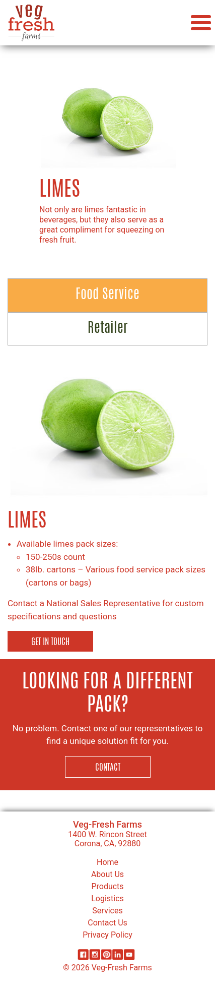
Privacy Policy (107, 935)
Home (107, 862)
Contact (107, 768)
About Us (107, 874)
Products (107, 886)
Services (107, 910)
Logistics (107, 898)
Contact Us (107, 922)
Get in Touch (50, 642)
